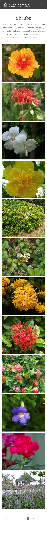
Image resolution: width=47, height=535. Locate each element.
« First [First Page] (13, 519)
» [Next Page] (36, 519)
